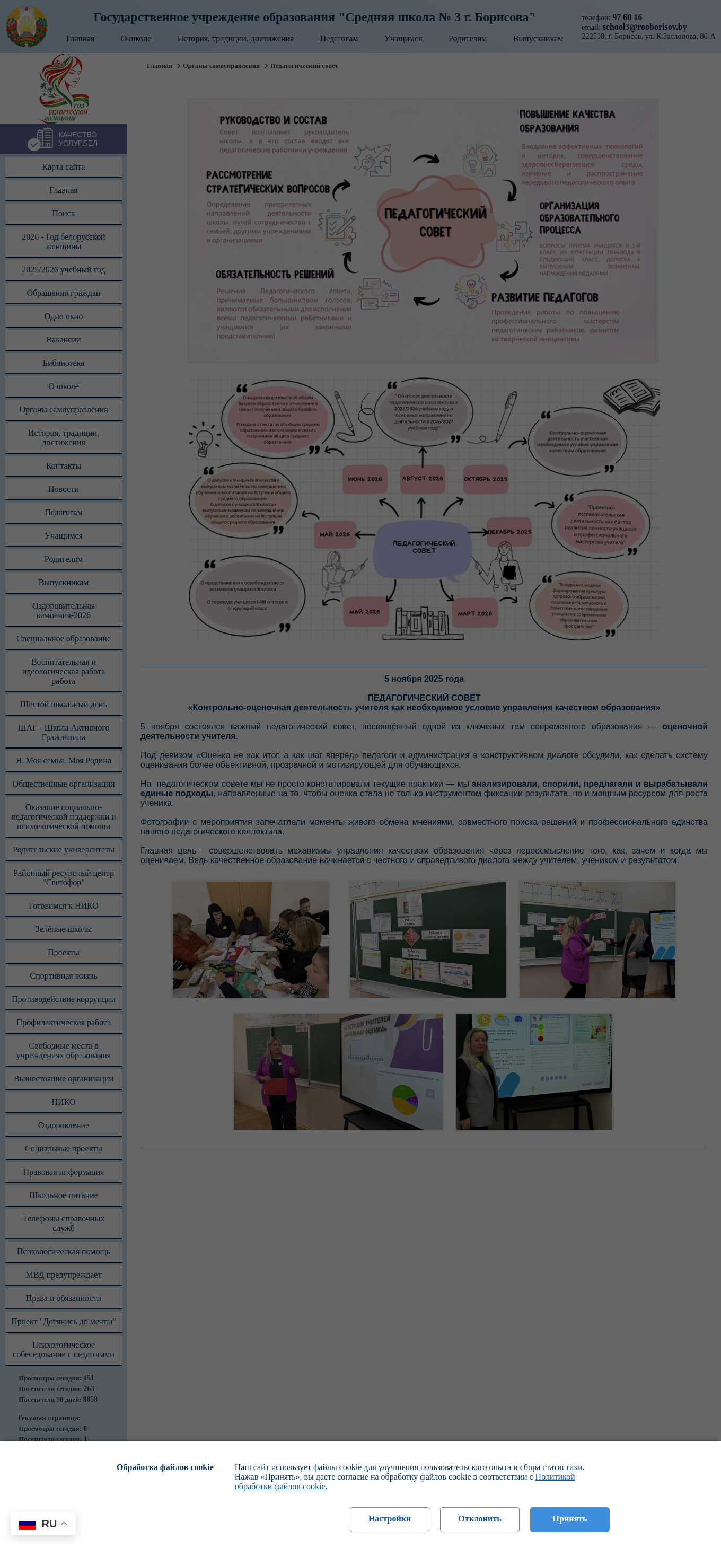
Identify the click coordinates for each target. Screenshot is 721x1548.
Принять (570, 1518)
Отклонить (479, 1518)
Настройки (389, 1518)
